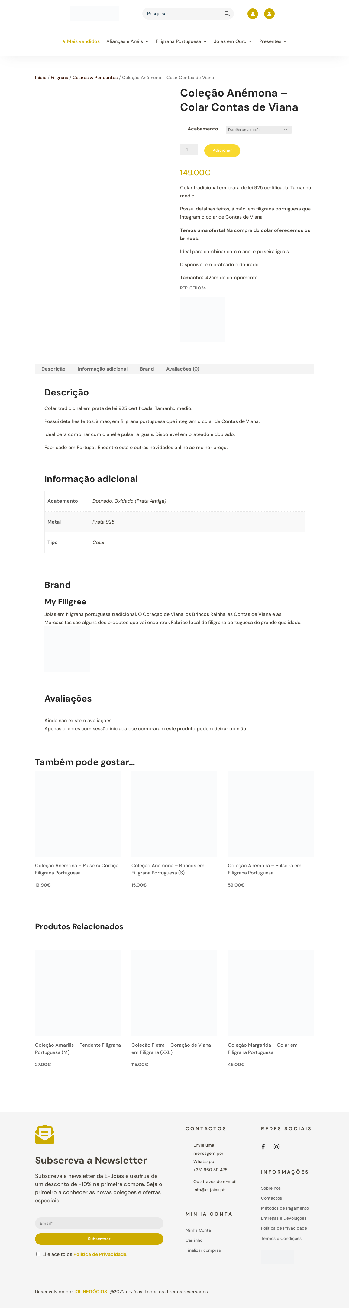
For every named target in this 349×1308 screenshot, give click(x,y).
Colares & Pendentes (95, 77)
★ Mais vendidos (81, 41)
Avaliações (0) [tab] (182, 369)
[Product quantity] (189, 149)
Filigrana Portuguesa (178, 41)
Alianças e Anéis (124, 41)
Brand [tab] (147, 369)
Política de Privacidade (100, 1254)
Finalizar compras (203, 1250)
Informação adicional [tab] (103, 369)
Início (41, 77)
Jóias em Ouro (230, 41)
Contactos (271, 1198)
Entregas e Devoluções (283, 1218)
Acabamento (203, 129)
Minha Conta (198, 1230)
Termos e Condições (281, 1238)
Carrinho (194, 1240)
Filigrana (59, 77)
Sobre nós (271, 1188)
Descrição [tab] (53, 369)
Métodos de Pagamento (285, 1208)
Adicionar (222, 150)
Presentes (270, 41)
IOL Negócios (90, 1292)
